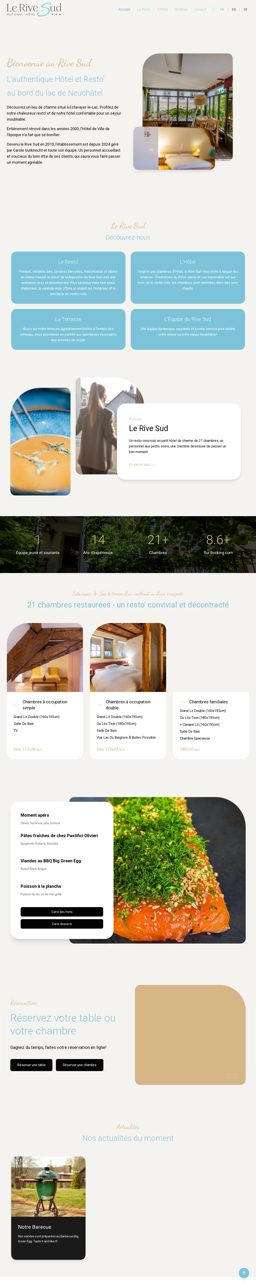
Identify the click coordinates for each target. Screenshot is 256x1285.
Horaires (181, 9)
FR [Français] (222, 9)
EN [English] (234, 9)
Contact (200, 9)
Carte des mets (62, 911)
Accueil (124, 9)
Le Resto (144, 9)
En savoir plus (142, 465)
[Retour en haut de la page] (244, 1273)
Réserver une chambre (80, 1065)
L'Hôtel (163, 9)
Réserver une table (31, 1065)
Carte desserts (62, 923)
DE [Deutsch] (245, 9)
